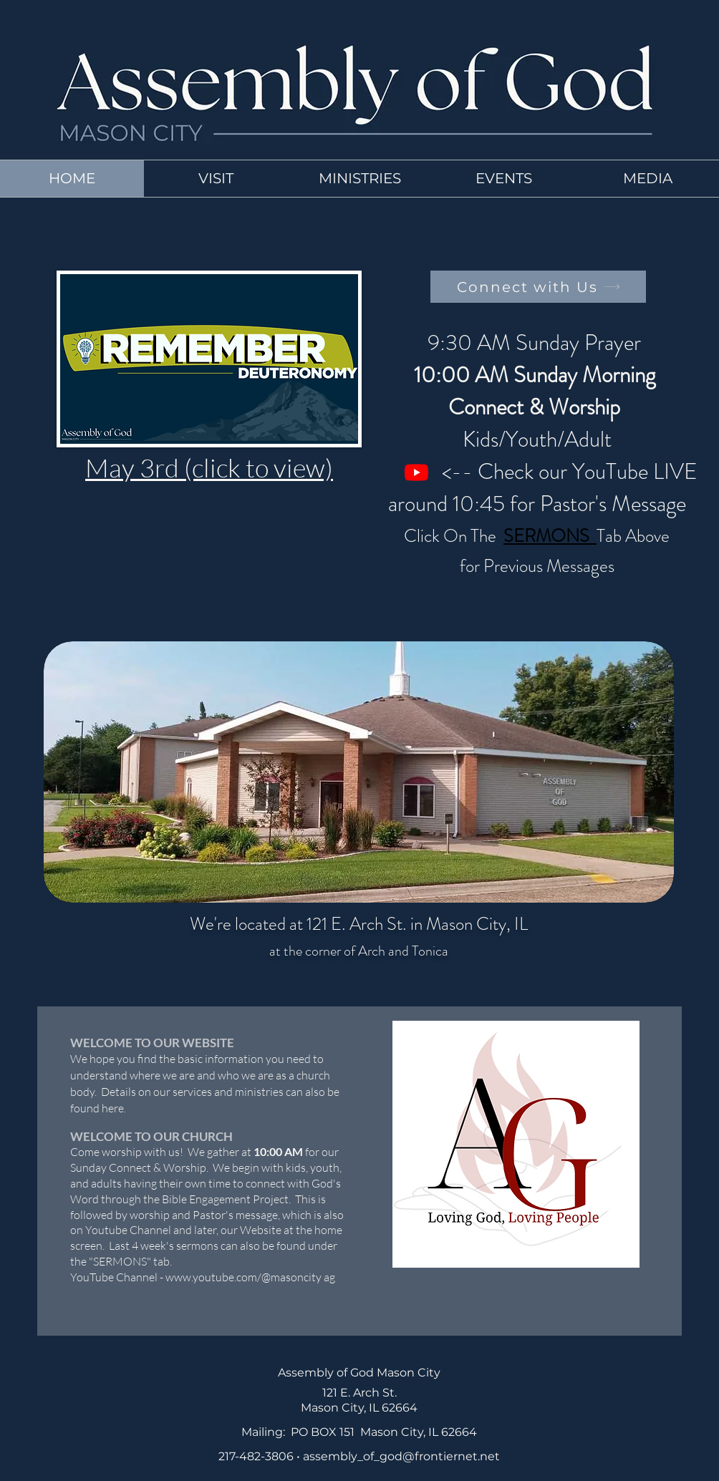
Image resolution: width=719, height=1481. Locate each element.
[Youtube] (416, 472)
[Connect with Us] (538, 287)
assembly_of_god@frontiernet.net (401, 1456)
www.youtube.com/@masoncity (243, 1277)
